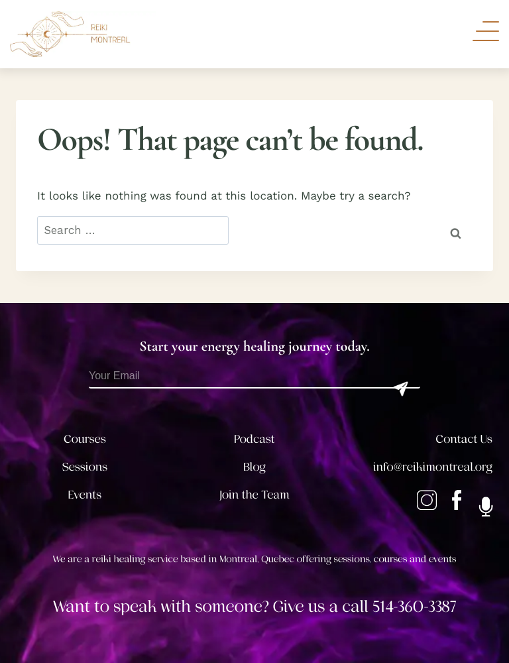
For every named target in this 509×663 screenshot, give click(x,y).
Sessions (85, 467)
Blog (254, 467)
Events (84, 495)
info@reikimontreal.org (432, 467)
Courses (85, 439)
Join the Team (254, 495)
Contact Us (464, 439)
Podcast (254, 439)
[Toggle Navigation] (486, 31)
